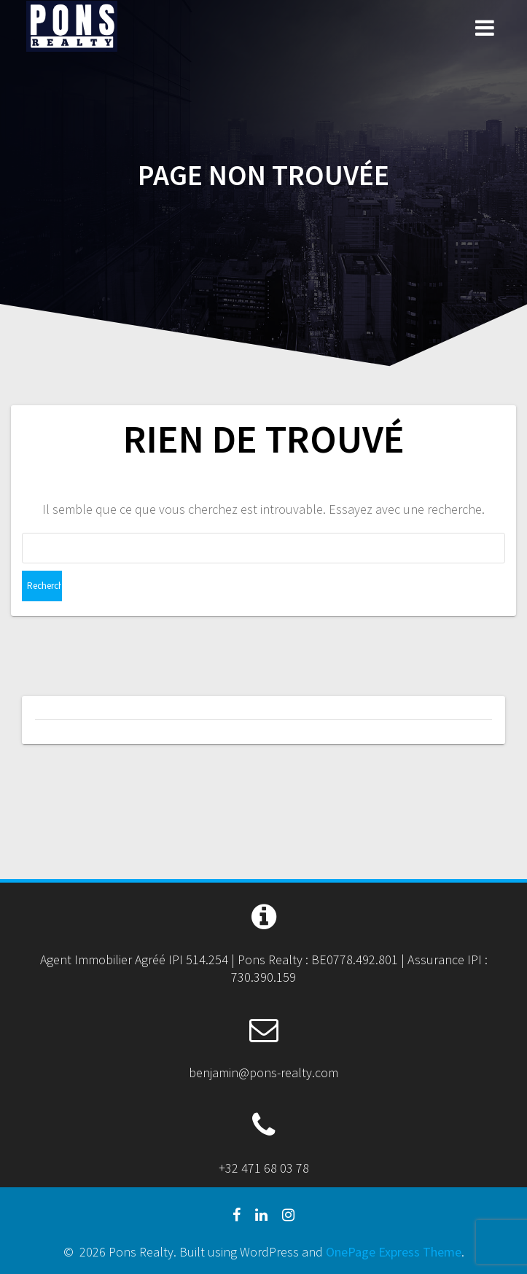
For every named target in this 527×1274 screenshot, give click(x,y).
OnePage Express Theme (393, 1251)
